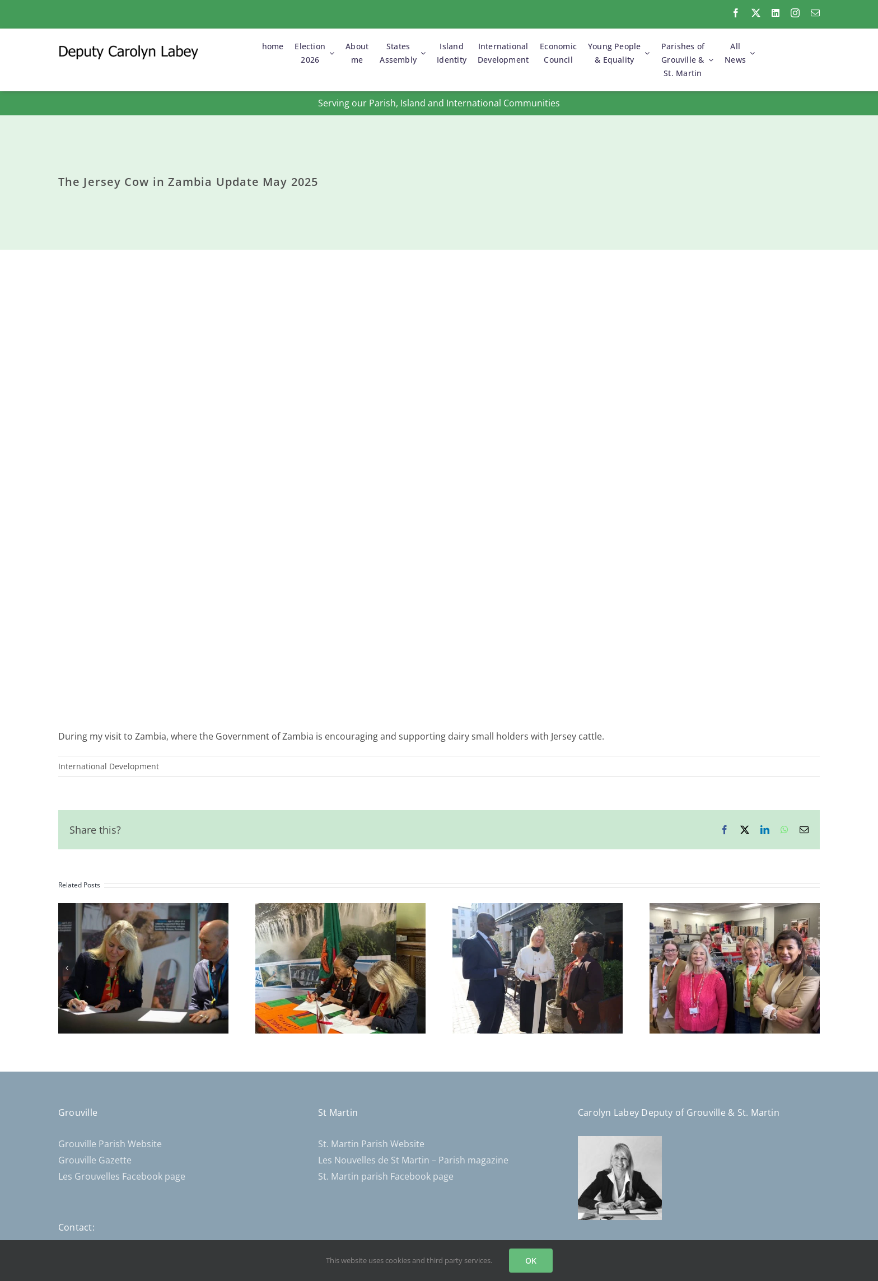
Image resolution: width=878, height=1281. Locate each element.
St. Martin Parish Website (371, 1144)
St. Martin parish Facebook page (386, 1176)
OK (530, 1260)
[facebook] (735, 12)
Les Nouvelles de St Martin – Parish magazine (413, 1160)
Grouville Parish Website (110, 1144)
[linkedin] (775, 12)
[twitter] (755, 12)
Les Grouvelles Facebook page (121, 1176)
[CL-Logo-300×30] (128, 50)
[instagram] (795, 12)
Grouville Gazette (95, 1160)
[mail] (815, 12)
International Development (108, 766)
